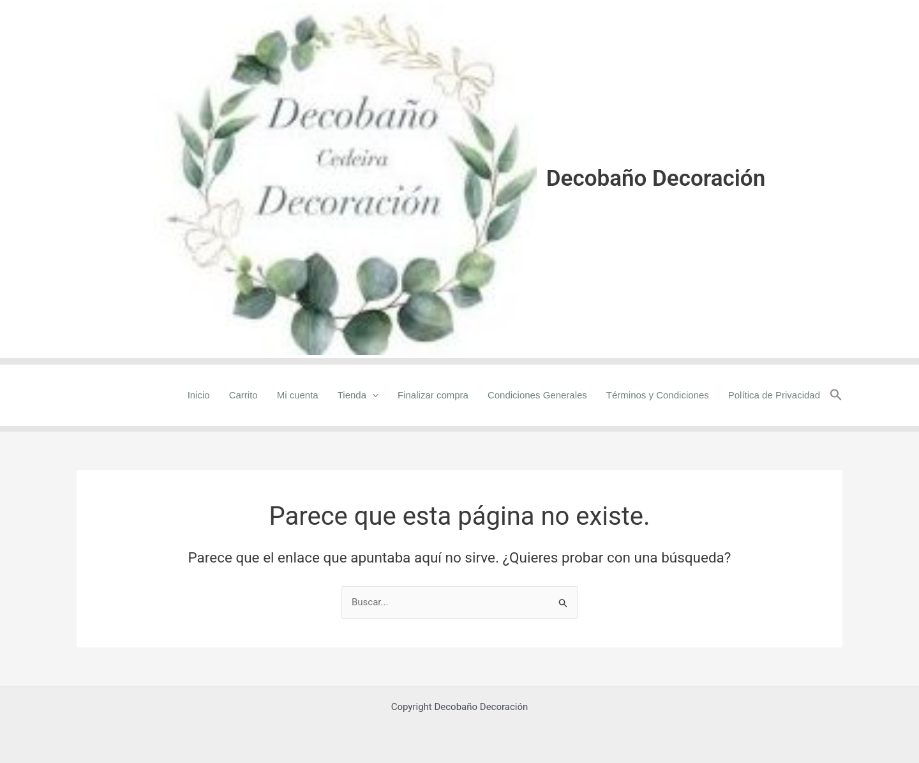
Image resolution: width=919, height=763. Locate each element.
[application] (372, 395)
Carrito (243, 394)
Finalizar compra (433, 394)
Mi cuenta (297, 394)
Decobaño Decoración (655, 178)
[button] (836, 395)
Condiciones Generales (537, 394)
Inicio (199, 394)
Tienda (358, 395)
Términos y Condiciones (657, 394)
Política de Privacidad (774, 394)
